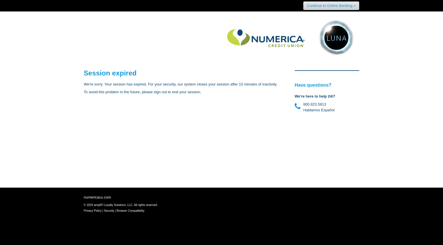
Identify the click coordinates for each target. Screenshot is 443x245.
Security (109, 210)
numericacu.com (97, 197)
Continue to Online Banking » (331, 5)
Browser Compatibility (131, 210)
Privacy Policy (93, 210)
